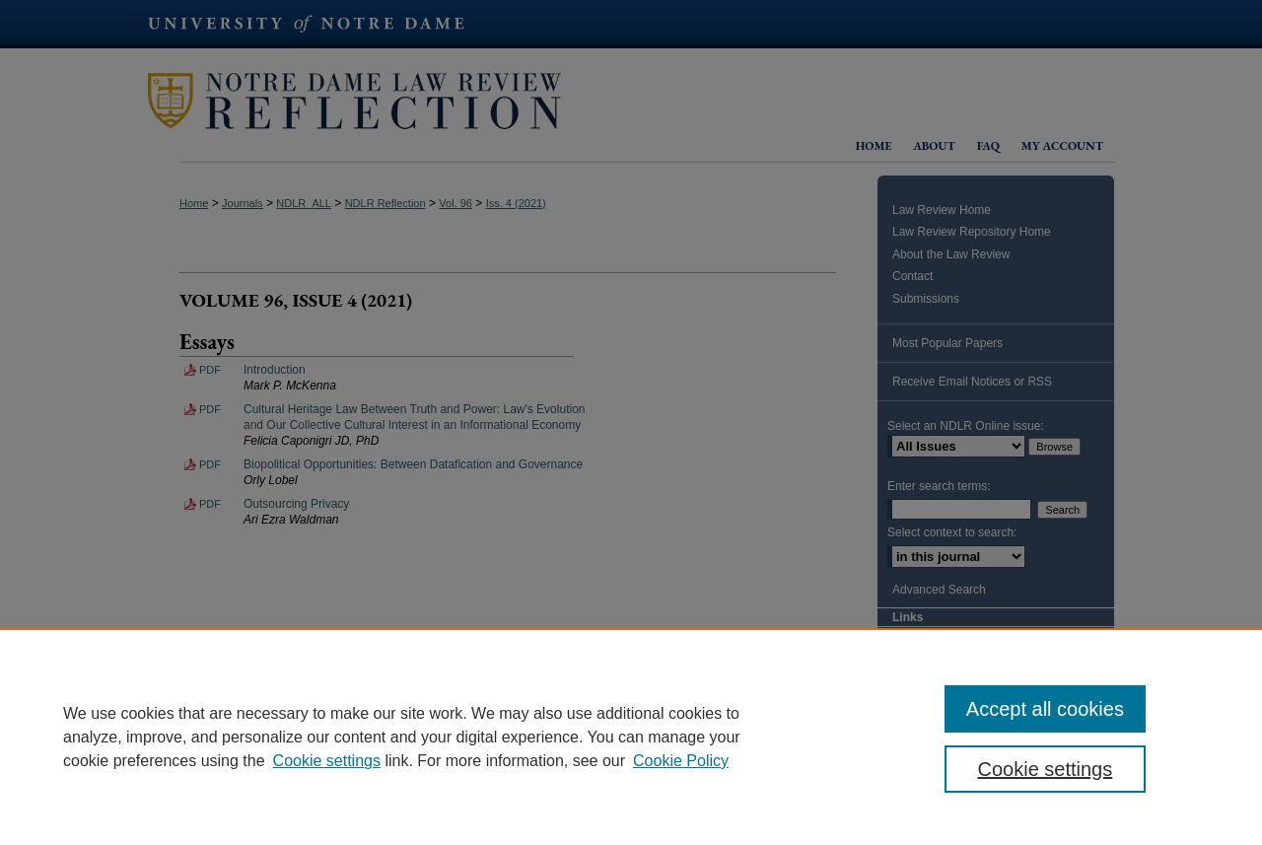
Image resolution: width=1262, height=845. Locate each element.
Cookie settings (327, 760)
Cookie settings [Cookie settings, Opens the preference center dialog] (1045, 769)
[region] (631, 736)
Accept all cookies (1045, 709)
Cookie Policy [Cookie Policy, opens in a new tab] (681, 760)
